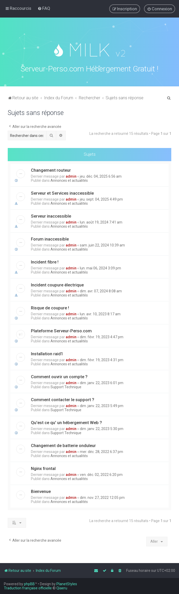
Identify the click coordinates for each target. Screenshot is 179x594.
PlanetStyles (66, 584)
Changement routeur (51, 169)
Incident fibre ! (44, 260)
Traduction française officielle (28, 588)
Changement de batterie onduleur (63, 444)
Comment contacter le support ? (62, 398)
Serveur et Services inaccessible (62, 192)
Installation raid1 (47, 352)
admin (71, 175)
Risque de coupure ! (50, 306)
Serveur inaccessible (51, 215)
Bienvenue (41, 490)
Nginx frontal (43, 467)
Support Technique (65, 386)
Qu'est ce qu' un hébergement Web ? (66, 421)
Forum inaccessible (50, 238)
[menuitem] (44, 8)
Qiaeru (61, 588)
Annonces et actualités (69, 179)
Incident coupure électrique (57, 283)
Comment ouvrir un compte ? (59, 375)
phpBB (29, 584)
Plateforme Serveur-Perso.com (61, 329)
